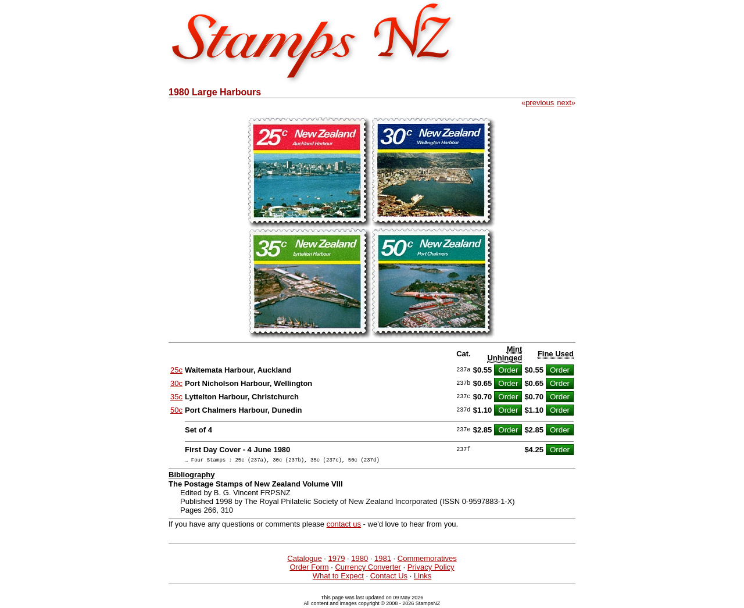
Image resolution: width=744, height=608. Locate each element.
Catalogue (304, 560)
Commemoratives (427, 560)
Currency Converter (367, 568)
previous (539, 102)
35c (176, 396)
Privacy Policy (431, 568)
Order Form (308, 568)
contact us (344, 525)
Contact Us (388, 577)
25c (176, 370)
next (564, 102)
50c (176, 410)
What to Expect (338, 577)
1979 (336, 560)
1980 (359, 560)
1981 (382, 560)
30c (176, 383)
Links (422, 577)
